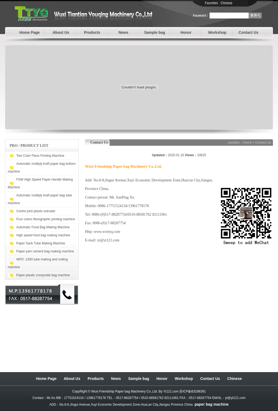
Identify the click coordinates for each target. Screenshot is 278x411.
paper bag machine (212, 404)
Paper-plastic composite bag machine (43, 275)
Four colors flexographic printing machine (45, 219)
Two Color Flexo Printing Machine (40, 156)
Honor (185, 32)
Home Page (29, 32)
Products (92, 32)
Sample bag (154, 32)
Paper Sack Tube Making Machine (40, 243)
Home (247, 142)
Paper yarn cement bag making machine (45, 251)
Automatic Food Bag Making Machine (43, 227)
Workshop (217, 32)
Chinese (234, 378)
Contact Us (248, 32)
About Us (60, 32)
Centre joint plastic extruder (35, 211)
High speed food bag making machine (43, 235)
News (123, 32)
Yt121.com (171, 391)
